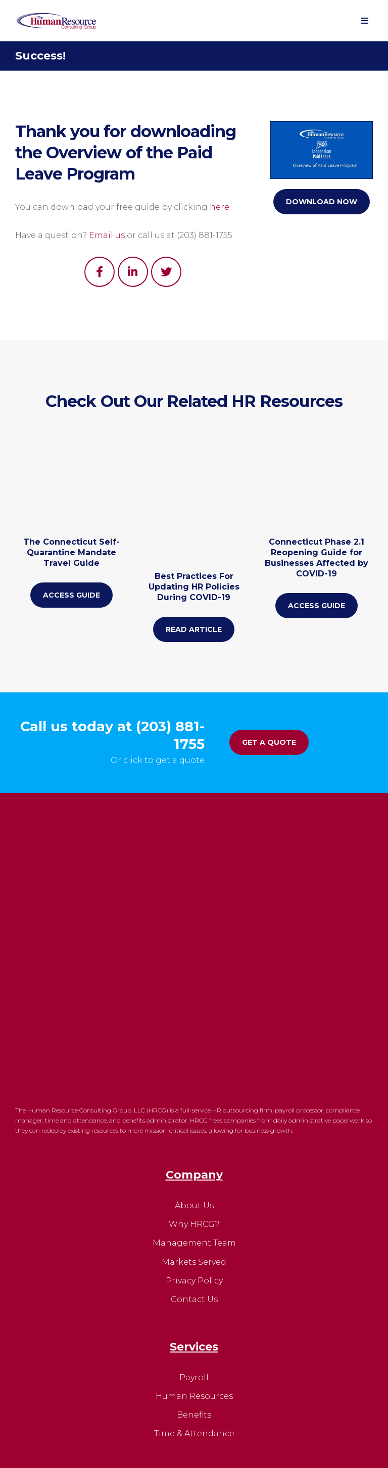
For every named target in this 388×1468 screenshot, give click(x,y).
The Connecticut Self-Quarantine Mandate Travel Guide (71, 575)
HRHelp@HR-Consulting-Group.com (204, 1317)
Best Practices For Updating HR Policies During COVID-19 (194, 549)
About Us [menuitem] (194, 1005)
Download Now (321, 201)
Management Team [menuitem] (194, 1042)
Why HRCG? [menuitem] (194, 1023)
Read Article (194, 591)
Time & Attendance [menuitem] (194, 1233)
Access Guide (71, 617)
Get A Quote (269, 741)
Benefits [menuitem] (194, 1214)
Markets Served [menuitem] (194, 1061)
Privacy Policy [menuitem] (194, 1080)
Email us (107, 235)
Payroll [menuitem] (194, 1177)
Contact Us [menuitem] (194, 1098)
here (219, 207)
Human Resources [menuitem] (194, 1195)
